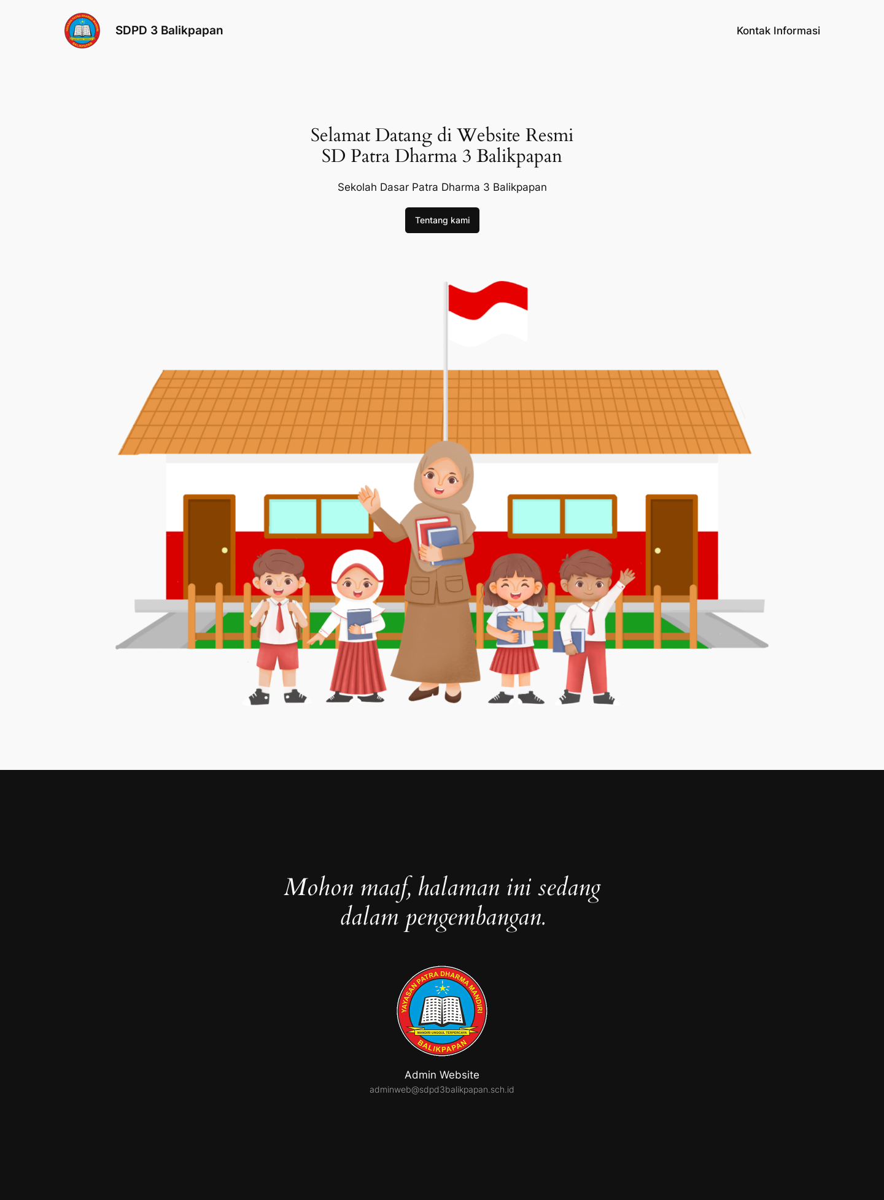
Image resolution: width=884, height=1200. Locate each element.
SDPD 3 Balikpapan (169, 30)
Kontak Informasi (778, 31)
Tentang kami (442, 220)
